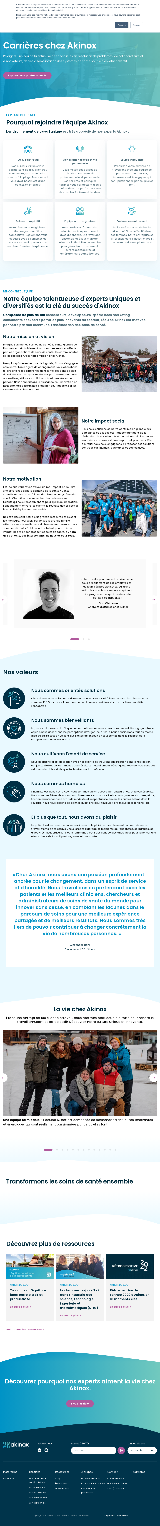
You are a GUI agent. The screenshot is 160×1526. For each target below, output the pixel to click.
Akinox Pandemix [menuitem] (38, 1487)
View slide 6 (78, 1150)
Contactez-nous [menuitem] (115, 1478)
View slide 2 (83, 639)
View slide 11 (105, 1150)
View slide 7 (83, 1150)
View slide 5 (73, 1150)
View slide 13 (115, 1150)
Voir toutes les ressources (24, 1329)
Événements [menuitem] (61, 1483)
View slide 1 (74, 639)
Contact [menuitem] (112, 1472)
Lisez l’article (80, 1403)
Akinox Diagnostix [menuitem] (38, 1497)
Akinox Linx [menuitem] (8, 1478)
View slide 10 (99, 1150)
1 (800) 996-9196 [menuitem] (116, 1488)
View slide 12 (110, 1150)
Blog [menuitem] (57, 1478)
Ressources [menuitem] (62, 1472)
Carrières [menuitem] (139, 1472)
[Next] (153, 599)
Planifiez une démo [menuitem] (117, 1483)
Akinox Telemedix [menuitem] (38, 1492)
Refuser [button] (136, 25)
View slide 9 (94, 1150)
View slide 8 (89, 1150)
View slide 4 (67, 1150)
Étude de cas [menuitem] (62, 1488)
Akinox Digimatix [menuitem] (37, 1503)
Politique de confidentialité (115, 1515)
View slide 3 (89, 639)
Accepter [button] (122, 25)
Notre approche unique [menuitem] (93, 1483)
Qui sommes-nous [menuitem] (91, 1478)
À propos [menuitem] (87, 1472)
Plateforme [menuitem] (10, 1472)
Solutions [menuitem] (34, 1472)
